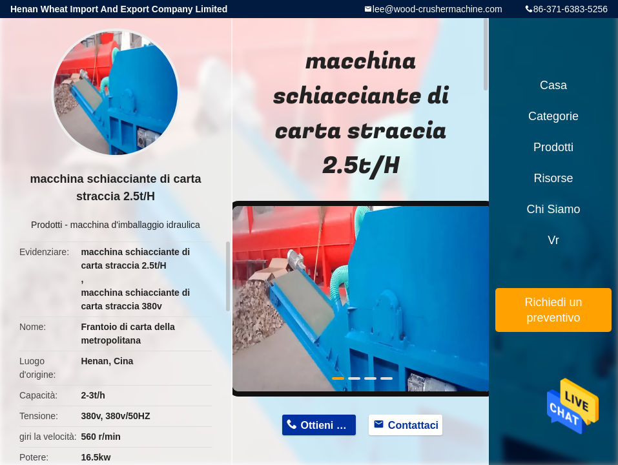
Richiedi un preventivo (553, 310)
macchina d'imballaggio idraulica (135, 225)
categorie (553, 116)
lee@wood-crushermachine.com (437, 9)
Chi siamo (553, 209)
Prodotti (46, 225)
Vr (553, 240)
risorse (553, 178)
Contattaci (413, 425)
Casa (553, 85)
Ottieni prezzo (328, 425)
